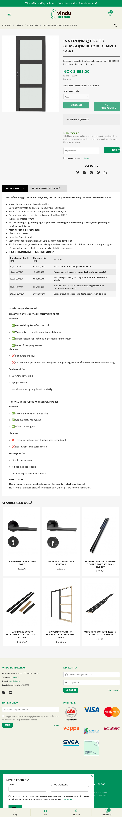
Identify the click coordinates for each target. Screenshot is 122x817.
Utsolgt (76, 105)
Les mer (56, 726)
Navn (27, 787)
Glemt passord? (114, 691)
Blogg (101, 784)
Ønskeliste (108, 106)
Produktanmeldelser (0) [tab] (46, 188)
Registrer (116, 150)
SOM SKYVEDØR (71, 91)
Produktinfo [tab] (13, 188)
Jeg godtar (73, 159)
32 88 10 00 (15, 677)
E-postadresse (70, 787)
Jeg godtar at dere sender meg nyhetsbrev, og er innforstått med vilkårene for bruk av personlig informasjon (30, 719)
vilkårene (85, 158)
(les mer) (67, 799)
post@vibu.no (14, 681)
